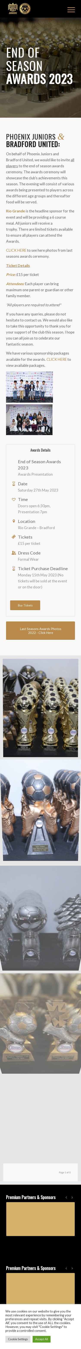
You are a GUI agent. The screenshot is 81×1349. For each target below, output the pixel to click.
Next (72, 1197)
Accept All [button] (41, 1339)
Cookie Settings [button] (18, 1339)
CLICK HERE (16, 250)
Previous (66, 1197)
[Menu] (69, 8)
